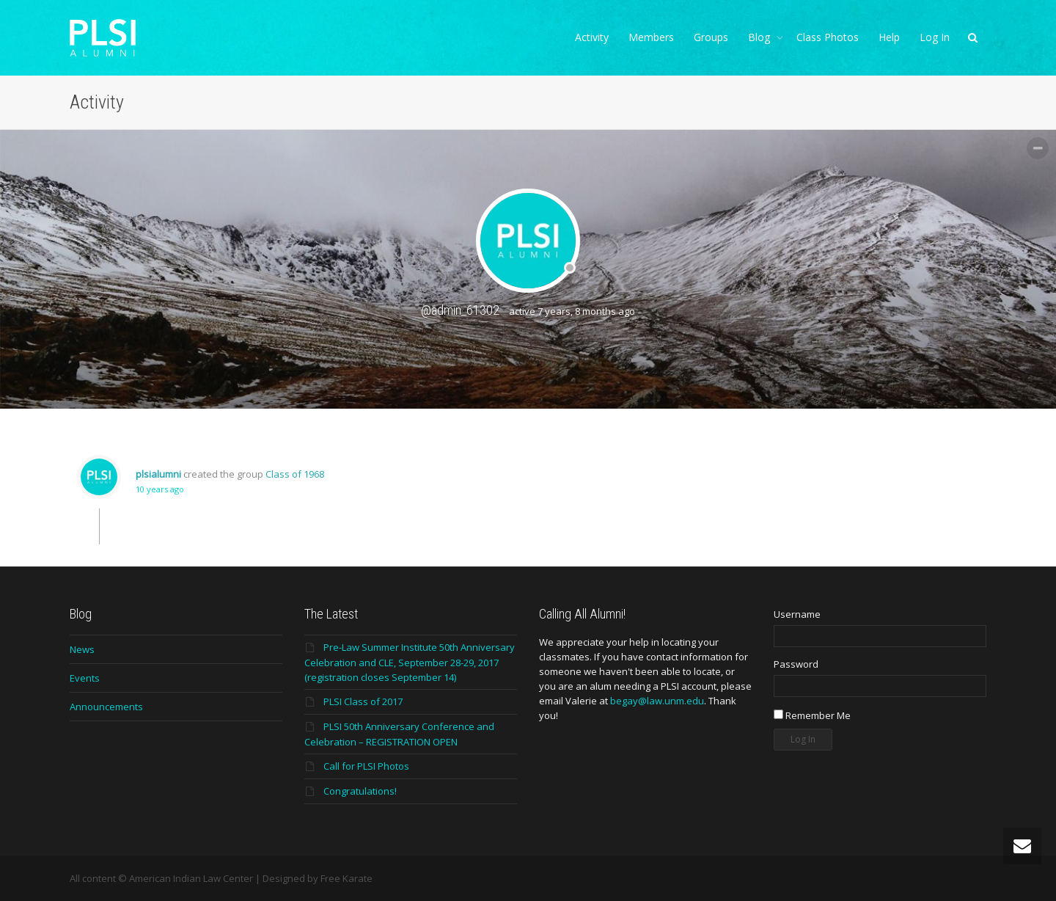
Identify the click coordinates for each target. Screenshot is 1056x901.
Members (651, 37)
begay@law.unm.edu (657, 700)
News (82, 649)
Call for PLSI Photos (366, 766)
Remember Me (812, 715)
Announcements (106, 706)
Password (796, 664)
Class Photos (827, 37)
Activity (592, 37)
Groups (711, 37)
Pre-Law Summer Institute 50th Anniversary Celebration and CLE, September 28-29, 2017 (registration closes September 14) (409, 662)
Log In (935, 37)
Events (85, 678)
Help (889, 37)
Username (797, 614)
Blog (760, 37)
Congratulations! (360, 791)
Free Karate (346, 878)
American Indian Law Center (191, 878)
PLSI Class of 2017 (363, 701)
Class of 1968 (294, 474)
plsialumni (158, 474)
